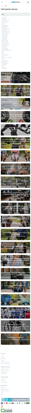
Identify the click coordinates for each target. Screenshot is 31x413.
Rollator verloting (5, 41)
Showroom (3, 357)
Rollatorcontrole (5, 34)
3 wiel (3, 58)
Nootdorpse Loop (5, 45)
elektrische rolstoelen (6, 32)
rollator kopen (4, 20)
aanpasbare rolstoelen (6, 31)
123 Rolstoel (3, 379)
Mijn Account (3, 387)
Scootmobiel (4, 47)
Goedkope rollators (4, 372)
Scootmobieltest (5, 48)
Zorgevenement (5, 42)
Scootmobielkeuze (5, 60)
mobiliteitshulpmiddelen (6, 28)
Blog (1, 395)
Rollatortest (4, 65)
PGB (2, 52)
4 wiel (3, 59)
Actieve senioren (5, 33)
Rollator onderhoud (5, 44)
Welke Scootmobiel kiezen (6, 50)
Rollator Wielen (3, 373)
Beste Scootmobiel (5, 49)
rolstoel (3, 24)
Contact (2, 355)
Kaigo (3, 56)
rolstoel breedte (5, 25)
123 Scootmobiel (4, 382)
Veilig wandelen (4, 36)
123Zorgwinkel (4, 39)
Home (3, 5)
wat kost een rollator (5, 19)
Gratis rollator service (5, 43)
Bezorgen (2, 360)
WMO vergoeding (5, 62)
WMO (3, 51)
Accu (3, 66)
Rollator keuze (4, 67)
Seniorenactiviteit (5, 35)
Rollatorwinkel (4, 37)
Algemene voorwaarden (5, 390)
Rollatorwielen (4, 68)
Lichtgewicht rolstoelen (5, 370)
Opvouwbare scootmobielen (7, 57)
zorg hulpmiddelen (5, 22)
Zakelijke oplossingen (4, 389)
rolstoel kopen (4, 27)
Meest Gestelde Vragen (5, 363)
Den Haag (3, 53)
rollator (3, 23)
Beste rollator (4, 64)
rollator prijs (4, 18)
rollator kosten (4, 17)
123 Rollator (3, 380)
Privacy (2, 392)
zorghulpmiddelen (5, 26)
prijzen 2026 (4, 61)
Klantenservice (3, 358)
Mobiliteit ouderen (5, 40)
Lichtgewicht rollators (5, 368)
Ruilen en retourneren (5, 361)
